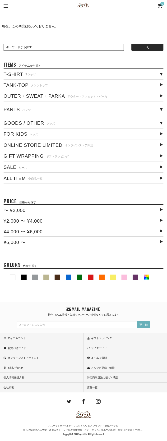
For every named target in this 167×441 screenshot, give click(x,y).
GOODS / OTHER (29, 123)
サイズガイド (99, 348)
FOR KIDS (21, 134)
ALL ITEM (23, 178)
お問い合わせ (15, 367)
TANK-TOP (26, 85)
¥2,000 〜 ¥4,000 (23, 221)
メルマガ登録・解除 (103, 367)
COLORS (20, 265)
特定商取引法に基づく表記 (102, 377)
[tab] (83, 74)
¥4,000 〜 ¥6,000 (23, 231)
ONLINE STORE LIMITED (48, 145)
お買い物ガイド (17, 348)
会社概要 (9, 387)
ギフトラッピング (101, 338)
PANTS (17, 109)
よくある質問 (99, 357)
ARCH (83, 6)
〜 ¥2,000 (15, 210)
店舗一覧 (92, 387)
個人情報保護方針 (14, 377)
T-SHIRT (20, 74)
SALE (15, 167)
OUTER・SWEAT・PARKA (55, 96)
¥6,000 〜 (15, 242)
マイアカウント (17, 338)
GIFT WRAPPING (36, 156)
